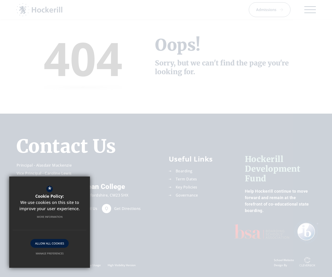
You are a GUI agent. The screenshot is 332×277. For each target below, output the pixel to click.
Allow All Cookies (49, 243)
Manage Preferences (50, 253)
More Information (49, 216)
